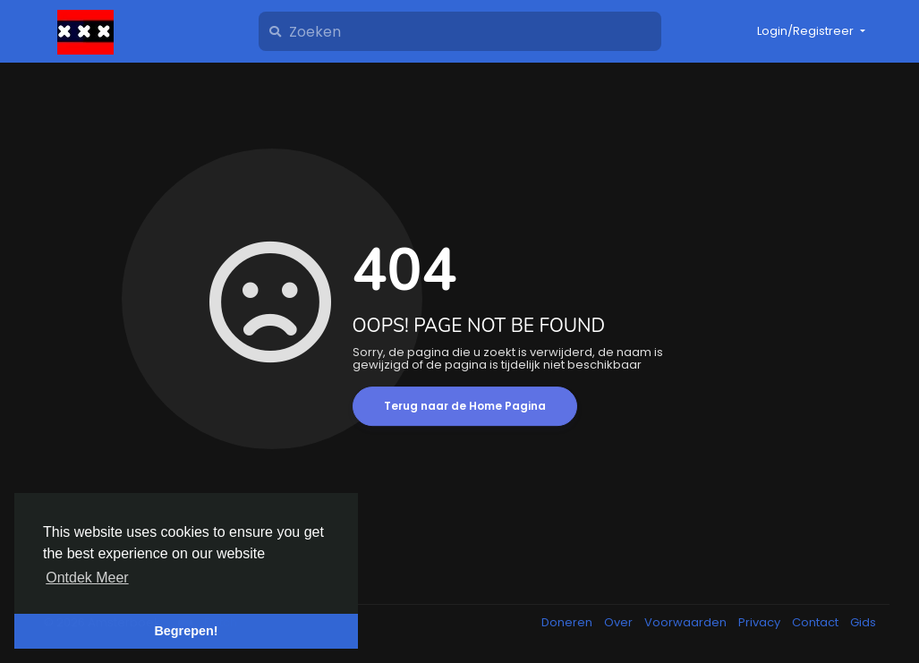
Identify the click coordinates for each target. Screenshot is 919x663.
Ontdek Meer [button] (87, 577)
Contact (816, 622)
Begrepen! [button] (185, 631)
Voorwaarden (686, 622)
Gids (863, 622)
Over (619, 622)
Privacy (760, 622)
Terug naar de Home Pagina (465, 405)
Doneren (568, 622)
